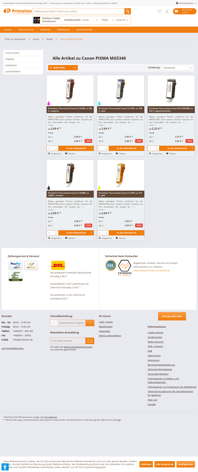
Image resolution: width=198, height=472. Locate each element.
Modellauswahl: (72, 19)
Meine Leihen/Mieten (110, 364)
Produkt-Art (153, 76)
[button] (5, 466)
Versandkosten (50, 445)
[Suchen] (127, 11)
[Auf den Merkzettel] (70, 182)
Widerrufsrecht (156, 370)
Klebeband (11, 65)
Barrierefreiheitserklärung (161, 393)
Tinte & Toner (12, 52)
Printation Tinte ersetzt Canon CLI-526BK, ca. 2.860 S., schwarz (68, 222)
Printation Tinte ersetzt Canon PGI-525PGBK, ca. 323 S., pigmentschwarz (171, 138)
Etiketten (10, 59)
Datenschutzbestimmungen (78, 375)
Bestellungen (106, 355)
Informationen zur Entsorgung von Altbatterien (172, 415)
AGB (150, 379)
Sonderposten (155, 365)
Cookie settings (155, 361)
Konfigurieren (185, 464)
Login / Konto (106, 350)
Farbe (102, 83)
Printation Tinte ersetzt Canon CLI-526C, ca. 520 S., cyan (120, 138)
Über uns (152, 428)
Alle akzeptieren (164, 464)
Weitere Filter (58, 94)
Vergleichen (54, 182)
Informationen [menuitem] (185, 3)
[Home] (8, 30)
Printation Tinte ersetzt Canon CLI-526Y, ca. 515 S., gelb (120, 222)
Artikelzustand (58, 83)
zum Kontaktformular (13, 377)
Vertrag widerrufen (172, 344)
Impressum (153, 388)
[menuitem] (81, 11)
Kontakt (152, 433)
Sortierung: (154, 67)
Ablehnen (146, 464)
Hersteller (104, 76)
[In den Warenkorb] (76, 177)
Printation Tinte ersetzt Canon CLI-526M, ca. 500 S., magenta (70, 138)
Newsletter (104, 359)
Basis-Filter (57, 67)
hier (119, 448)
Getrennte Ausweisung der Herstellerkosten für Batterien (170, 422)
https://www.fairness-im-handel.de (151, 299)
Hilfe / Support (155, 375)
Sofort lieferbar (64, 76)
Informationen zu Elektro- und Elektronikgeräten (163, 409)
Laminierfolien (12, 71)
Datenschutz (154, 384)
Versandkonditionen (158, 402)
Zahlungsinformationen (160, 398)
